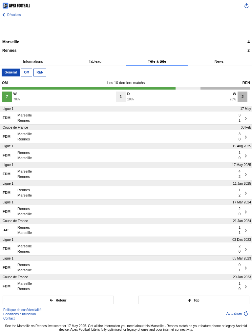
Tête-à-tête (157, 61)
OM (26, 72)
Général (11, 72)
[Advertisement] (126, 28)
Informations (33, 61)
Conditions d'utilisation (19, 314)
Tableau (95, 61)
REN (39, 72)
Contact (8, 318)
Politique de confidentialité (22, 310)
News (219, 61)
